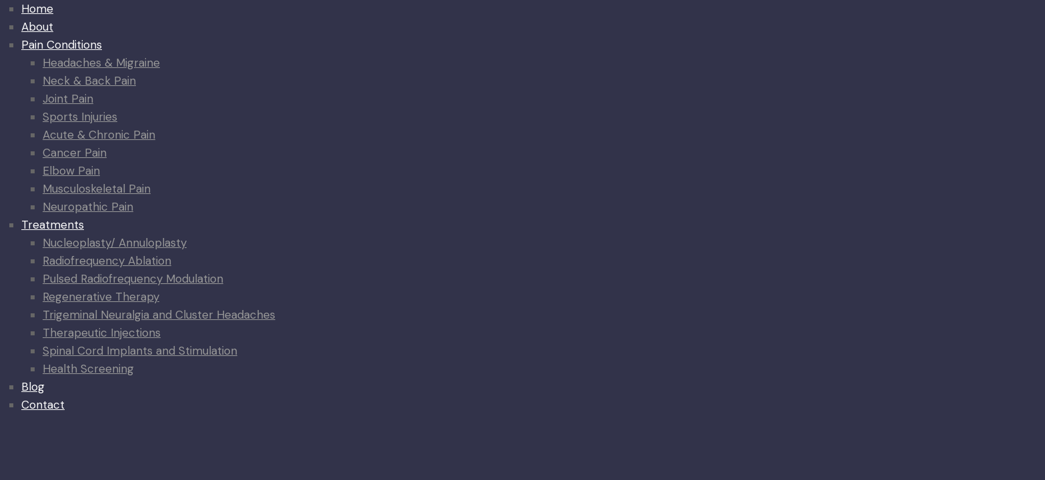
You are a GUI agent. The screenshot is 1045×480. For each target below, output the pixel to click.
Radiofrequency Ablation (107, 260)
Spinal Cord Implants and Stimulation (140, 350)
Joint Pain (68, 98)
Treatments (52, 224)
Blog (33, 386)
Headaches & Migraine (101, 62)
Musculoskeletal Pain (97, 188)
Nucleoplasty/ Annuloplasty (115, 242)
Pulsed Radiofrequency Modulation (133, 278)
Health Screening (88, 368)
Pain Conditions (61, 44)
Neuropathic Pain (88, 206)
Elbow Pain (71, 170)
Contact (43, 404)
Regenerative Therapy (101, 296)
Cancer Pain (75, 152)
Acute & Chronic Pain (99, 134)
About (37, 26)
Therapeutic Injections (102, 332)
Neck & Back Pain (89, 80)
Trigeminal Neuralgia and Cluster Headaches (159, 314)
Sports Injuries (80, 116)
